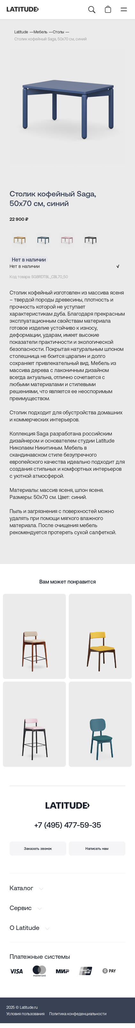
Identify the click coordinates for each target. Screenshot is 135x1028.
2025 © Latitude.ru (22, 1007)
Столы (58, 32)
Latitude (21, 32)
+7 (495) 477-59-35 (67, 825)
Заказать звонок (38, 848)
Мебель (40, 32)
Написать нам (96, 848)
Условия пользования (25, 1014)
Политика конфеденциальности (78, 1014)
